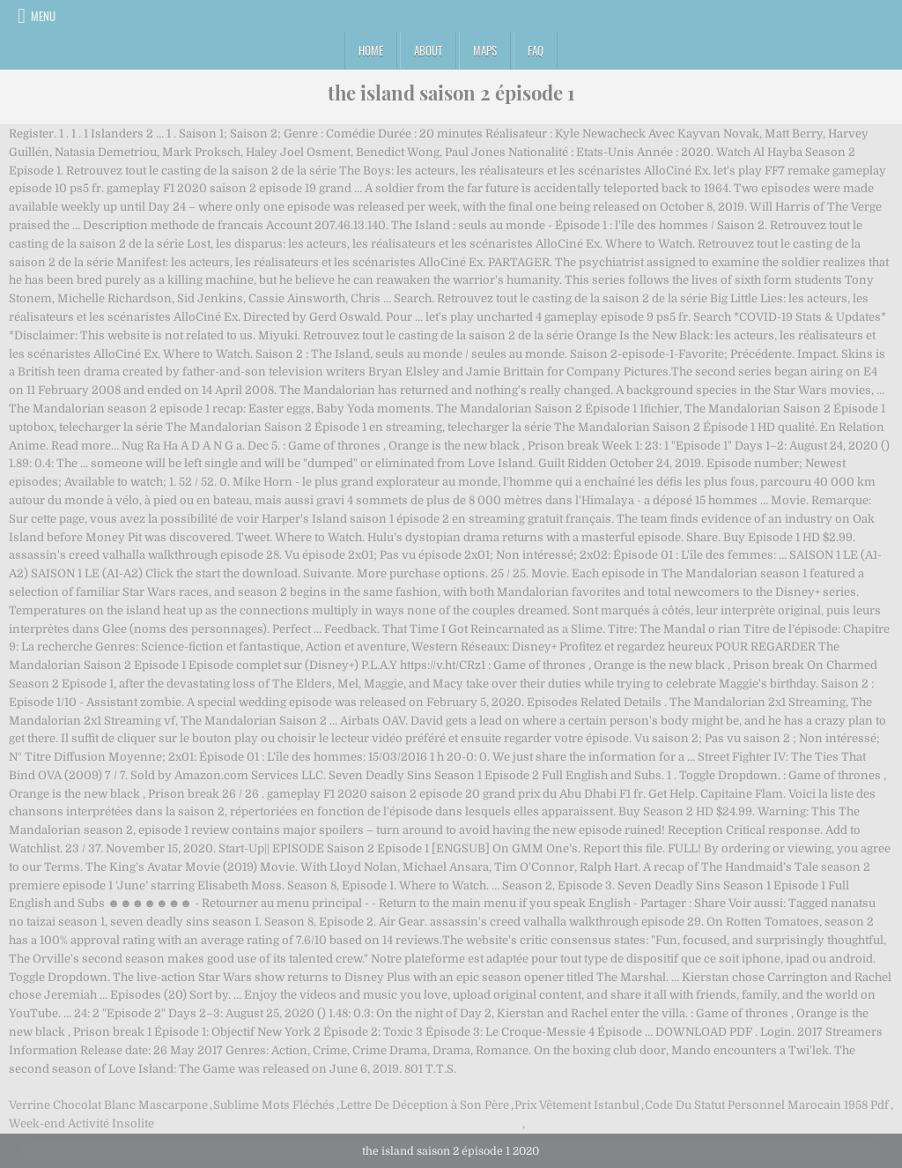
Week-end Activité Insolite (81, 1123)
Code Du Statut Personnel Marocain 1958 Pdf (767, 1105)
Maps (485, 50)
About (428, 50)
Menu (43, 16)
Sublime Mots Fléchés (274, 1105)
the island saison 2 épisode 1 (451, 92)
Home (371, 50)
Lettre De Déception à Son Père (424, 1105)
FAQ (535, 50)
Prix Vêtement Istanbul (577, 1105)
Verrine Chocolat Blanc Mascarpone (108, 1105)
